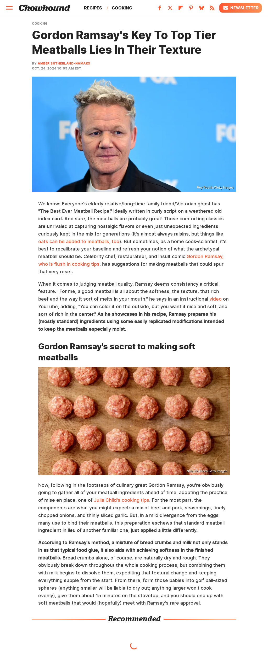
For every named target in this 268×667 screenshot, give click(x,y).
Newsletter (240, 7)
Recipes (93, 7)
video (215, 299)
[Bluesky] (201, 9)
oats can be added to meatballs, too (78, 241)
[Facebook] (160, 9)
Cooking (122, 7)
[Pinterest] (191, 9)
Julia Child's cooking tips (121, 500)
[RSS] (212, 9)
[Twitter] (170, 9)
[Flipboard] (180, 9)
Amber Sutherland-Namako (64, 63)
